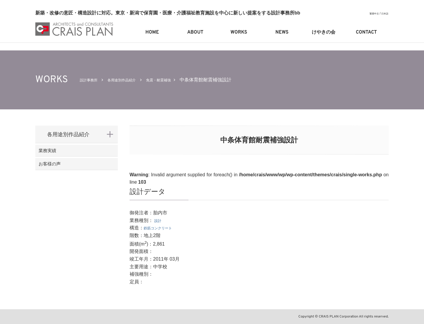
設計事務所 (91, 79)
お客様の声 (60, 173)
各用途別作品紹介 (132, 79)
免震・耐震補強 (177, 79)
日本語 (384, 13)
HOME (152, 32)
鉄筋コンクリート (162, 227)
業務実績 (57, 154)
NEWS (281, 32)
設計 (159, 220)
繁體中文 (371, 13)
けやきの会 (323, 32)
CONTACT (366, 32)
